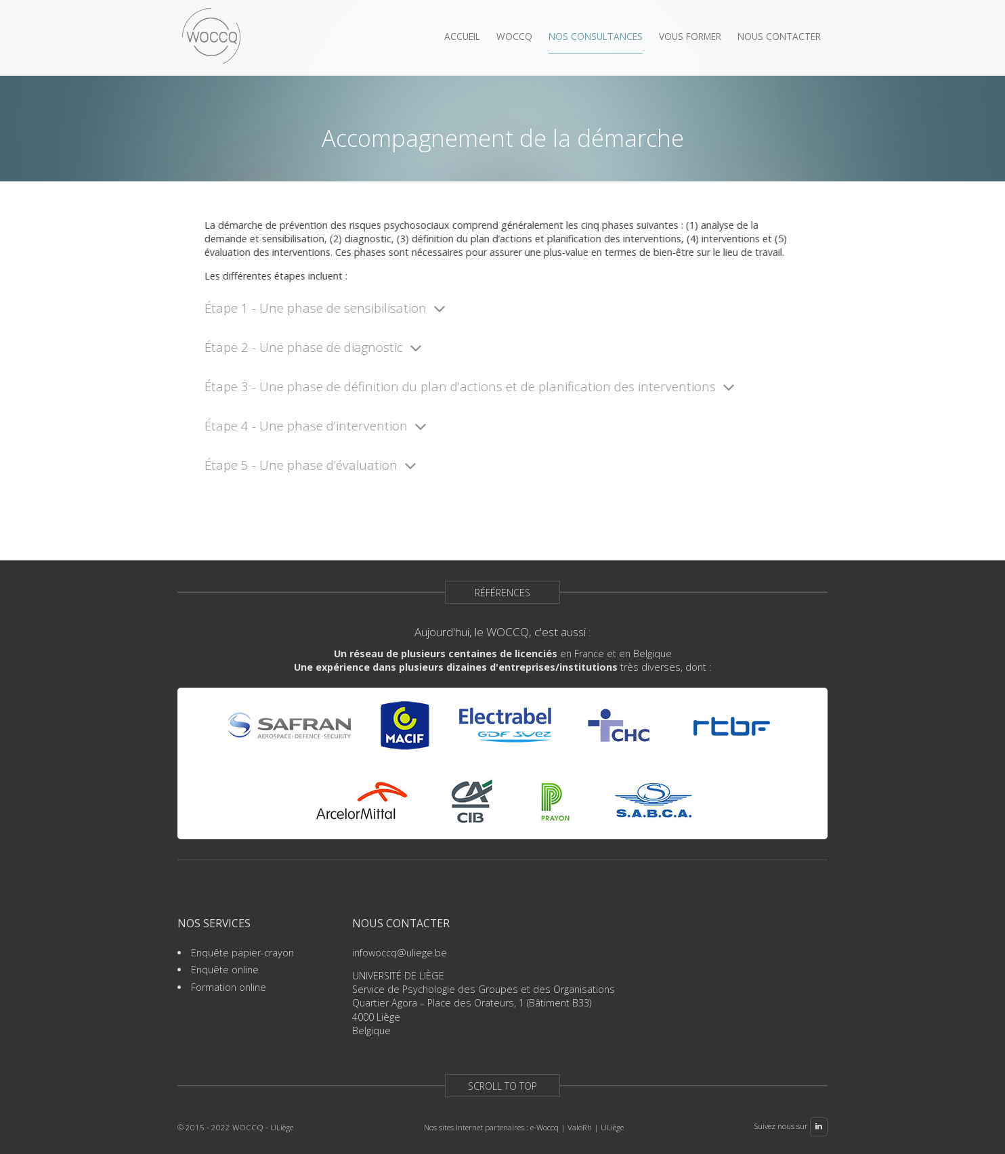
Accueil (462, 36)
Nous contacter (779, 36)
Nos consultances (596, 36)
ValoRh (580, 1127)
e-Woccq (544, 1127)
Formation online (228, 987)
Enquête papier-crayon (242, 952)
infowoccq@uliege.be (399, 952)
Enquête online (225, 969)
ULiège (612, 1127)
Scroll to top (502, 1086)
